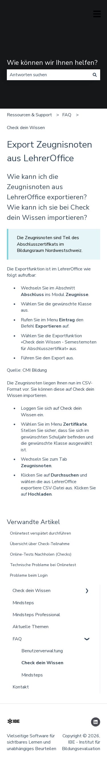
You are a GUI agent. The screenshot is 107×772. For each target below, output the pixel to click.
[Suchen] (94, 74)
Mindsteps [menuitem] (23, 603)
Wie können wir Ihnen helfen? (52, 62)
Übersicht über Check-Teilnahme (40, 544)
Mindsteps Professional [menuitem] (36, 615)
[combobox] (48, 74)
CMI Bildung (35, 370)
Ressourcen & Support (29, 115)
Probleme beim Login (29, 575)
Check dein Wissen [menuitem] (32, 590)
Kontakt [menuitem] (21, 687)
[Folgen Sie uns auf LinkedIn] (95, 722)
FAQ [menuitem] (17, 639)
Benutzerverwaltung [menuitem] (42, 651)
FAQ (66, 115)
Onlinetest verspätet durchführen (40, 533)
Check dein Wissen (26, 128)
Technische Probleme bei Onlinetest (43, 565)
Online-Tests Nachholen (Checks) (40, 554)
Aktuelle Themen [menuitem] (31, 627)
